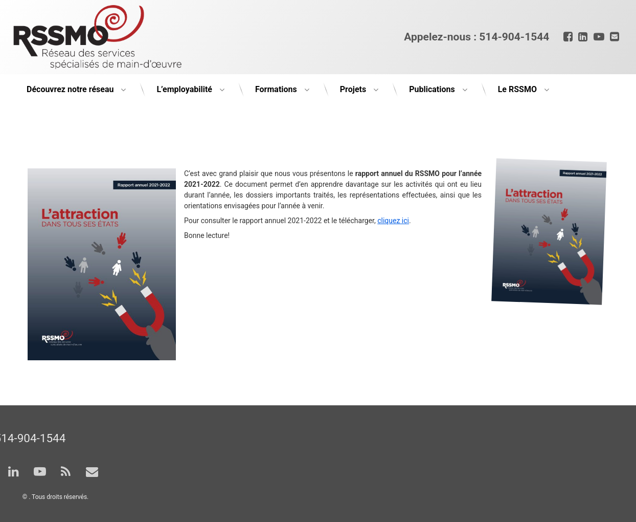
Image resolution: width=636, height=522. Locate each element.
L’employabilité (184, 89)
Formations (276, 89)
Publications (432, 89)
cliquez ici (393, 220)
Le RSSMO (517, 89)
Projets (353, 89)
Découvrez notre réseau (70, 89)
